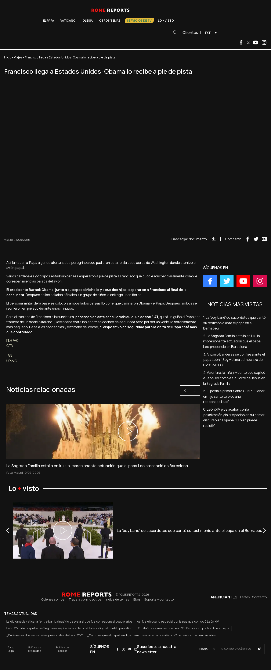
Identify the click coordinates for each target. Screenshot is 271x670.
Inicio (7, 57)
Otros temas (109, 20)
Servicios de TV (139, 20)
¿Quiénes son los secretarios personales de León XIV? (44, 635)
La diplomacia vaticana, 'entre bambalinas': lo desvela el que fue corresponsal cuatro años (69, 621)
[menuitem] (210, 33)
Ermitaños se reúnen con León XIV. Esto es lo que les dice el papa (183, 628)
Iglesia (87, 20)
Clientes (190, 32)
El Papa (48, 20)
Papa (9, 473)
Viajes (18, 57)
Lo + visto (166, 20)
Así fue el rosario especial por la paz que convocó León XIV (178, 621)
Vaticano (67, 20)
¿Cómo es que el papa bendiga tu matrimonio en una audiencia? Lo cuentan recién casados (151, 635)
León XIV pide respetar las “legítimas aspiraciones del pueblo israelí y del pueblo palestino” (70, 628)
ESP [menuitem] (208, 32)
